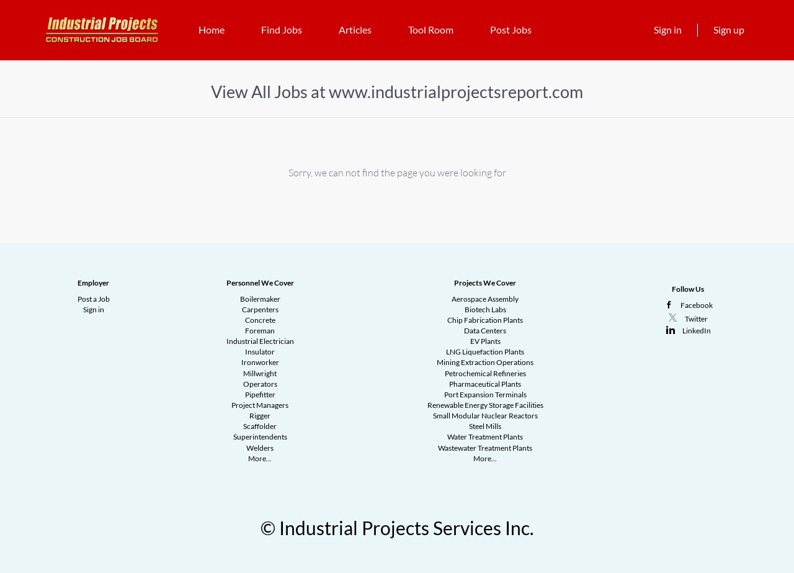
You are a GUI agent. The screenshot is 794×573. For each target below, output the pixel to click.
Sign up (728, 29)
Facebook (696, 305)
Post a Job (94, 299)
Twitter (696, 318)
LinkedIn (696, 330)
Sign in (668, 29)
